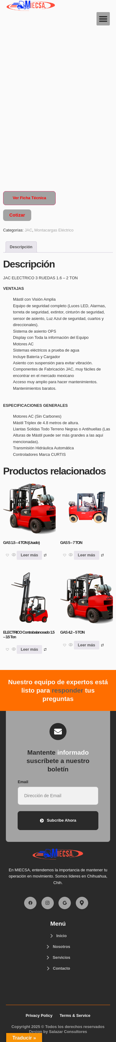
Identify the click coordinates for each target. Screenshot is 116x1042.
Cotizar (17, 215)
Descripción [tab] (21, 247)
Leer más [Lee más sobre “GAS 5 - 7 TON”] (86, 555)
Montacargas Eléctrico (54, 230)
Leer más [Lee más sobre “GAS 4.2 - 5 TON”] (86, 645)
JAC (28, 230)
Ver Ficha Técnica (29, 197)
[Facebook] (30, 903)
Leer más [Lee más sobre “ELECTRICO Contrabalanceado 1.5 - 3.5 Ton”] (29, 649)
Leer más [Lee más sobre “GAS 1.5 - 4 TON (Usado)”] (29, 555)
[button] (103, 19)
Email (23, 781)
